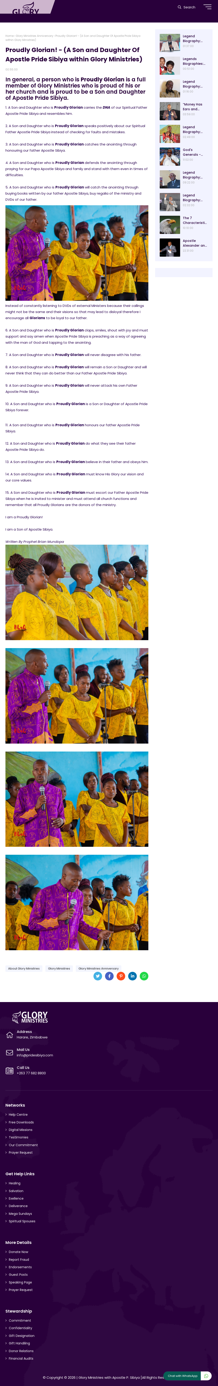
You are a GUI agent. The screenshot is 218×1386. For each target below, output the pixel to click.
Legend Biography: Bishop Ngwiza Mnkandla (195, 84)
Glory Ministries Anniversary (34, 36)
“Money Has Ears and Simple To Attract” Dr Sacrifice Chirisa (192, 107)
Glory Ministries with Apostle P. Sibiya (109, 1377)
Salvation (16, 1191)
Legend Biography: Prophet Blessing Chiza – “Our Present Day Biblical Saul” (195, 129)
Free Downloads (21, 1122)
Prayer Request (21, 1152)
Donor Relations (21, 1351)
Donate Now (18, 1252)
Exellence (16, 1198)
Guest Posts (18, 1274)
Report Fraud (19, 1259)
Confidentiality (20, 1328)
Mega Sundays (20, 1213)
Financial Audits (21, 1358)
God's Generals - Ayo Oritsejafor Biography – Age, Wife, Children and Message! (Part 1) (193, 152)
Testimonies (18, 1137)
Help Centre (18, 1114)
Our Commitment (23, 1145)
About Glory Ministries (24, 968)
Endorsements (20, 1267)
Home (9, 36)
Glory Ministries (59, 968)
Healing (14, 1183)
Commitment (20, 1320)
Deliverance (18, 1206)
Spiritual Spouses (22, 1221)
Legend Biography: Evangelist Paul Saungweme (195, 198)
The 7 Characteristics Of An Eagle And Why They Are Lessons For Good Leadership (195, 220)
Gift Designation (21, 1335)
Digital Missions (20, 1130)
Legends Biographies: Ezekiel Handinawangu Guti (194, 61)
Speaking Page (20, 1282)
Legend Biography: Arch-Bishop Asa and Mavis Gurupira (195, 38)
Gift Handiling (19, 1343)
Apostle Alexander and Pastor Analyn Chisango (195, 243)
